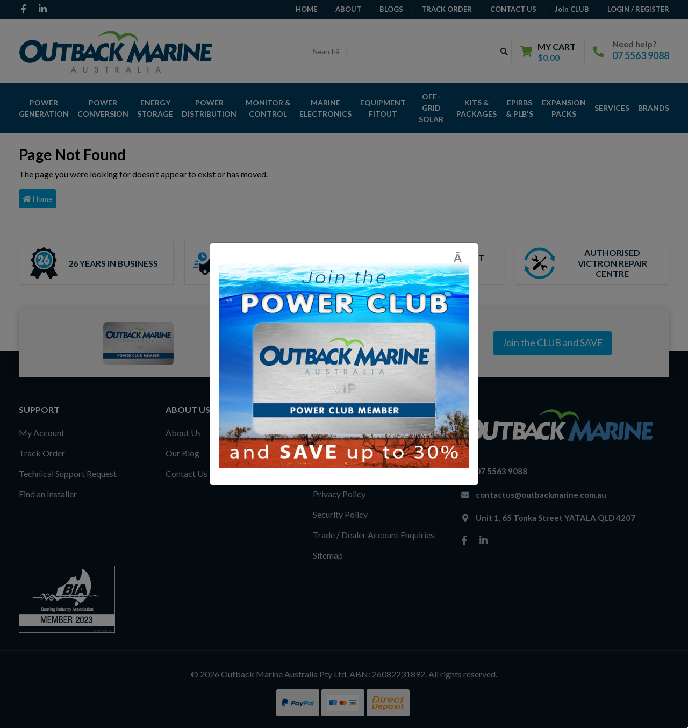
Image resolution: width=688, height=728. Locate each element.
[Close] (461, 257)
